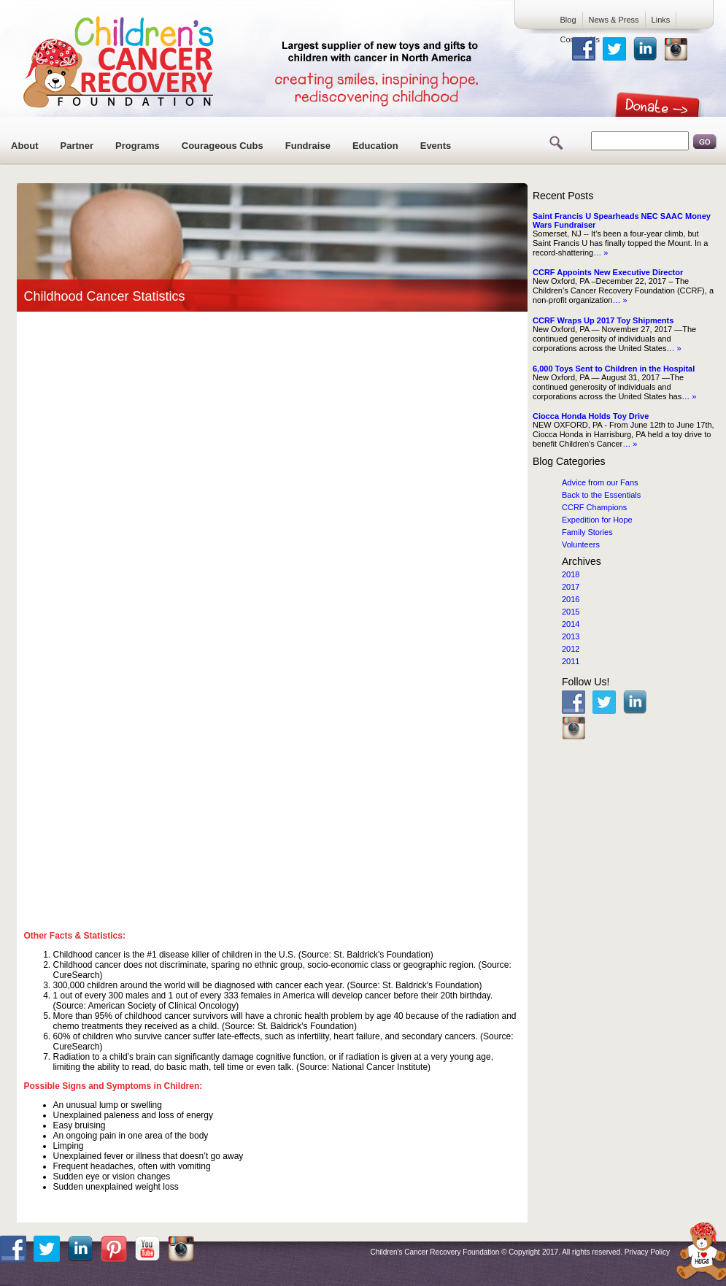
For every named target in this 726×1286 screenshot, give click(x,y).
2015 (570, 611)
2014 (570, 624)
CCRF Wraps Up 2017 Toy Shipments (603, 320)
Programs (137, 145)
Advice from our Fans (600, 482)
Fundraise (308, 145)
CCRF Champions (594, 507)
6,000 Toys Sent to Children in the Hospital (614, 368)
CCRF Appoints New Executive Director (608, 272)
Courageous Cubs (222, 145)
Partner (77, 145)
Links (661, 19)
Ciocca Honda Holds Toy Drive (591, 416)
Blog (568, 19)
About (25, 145)
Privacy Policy (647, 1252)
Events (436, 145)
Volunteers (581, 544)
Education (375, 145)
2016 (570, 599)
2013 (570, 636)
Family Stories (587, 532)
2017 (570, 586)
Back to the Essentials (601, 494)
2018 (570, 574)
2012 (570, 648)
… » (600, 252)
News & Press (614, 19)
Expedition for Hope (597, 519)
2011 (570, 661)
